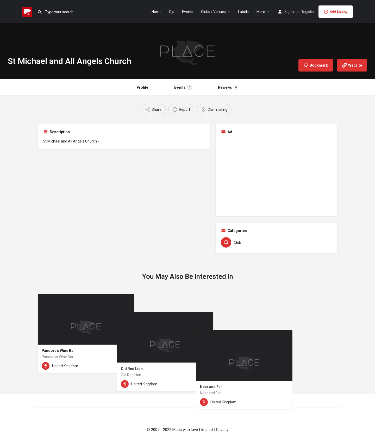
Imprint (207, 429)
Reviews (228, 87)
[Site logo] (27, 11)
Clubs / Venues (213, 12)
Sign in (289, 12)
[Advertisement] (276, 174)
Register (308, 12)
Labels (243, 12)
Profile (142, 87)
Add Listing (336, 11)
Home (156, 12)
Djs (171, 12)
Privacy (222, 429)
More (261, 12)
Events (187, 12)
